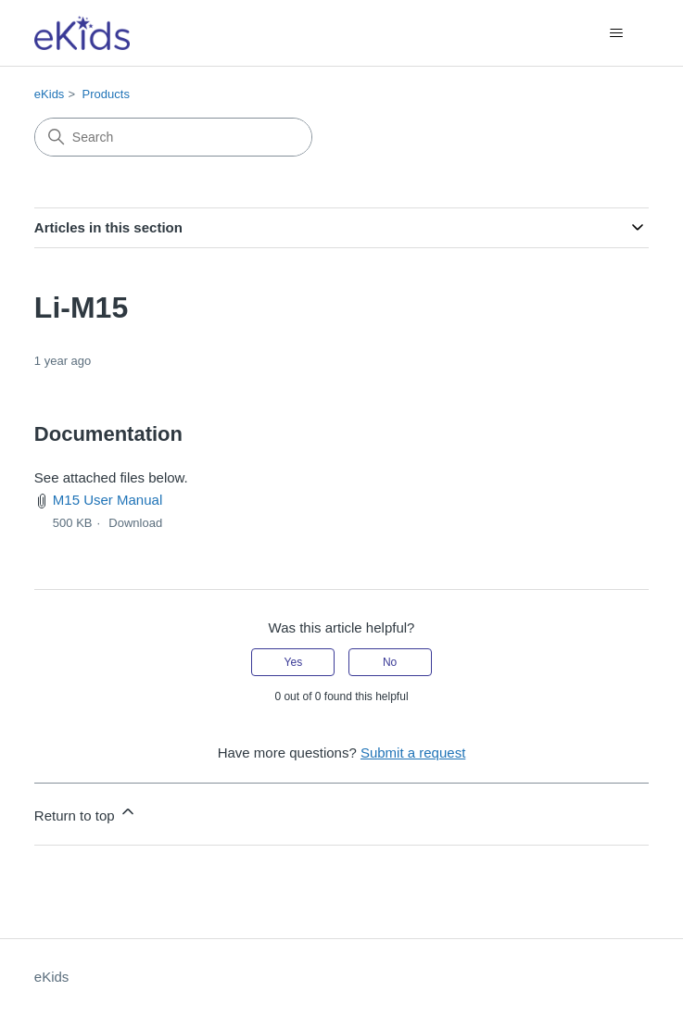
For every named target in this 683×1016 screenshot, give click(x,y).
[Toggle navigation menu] (616, 33)
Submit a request (412, 752)
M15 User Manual (107, 500)
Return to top (85, 812)
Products (106, 94)
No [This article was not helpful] (390, 662)
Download (135, 523)
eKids (49, 94)
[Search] (173, 137)
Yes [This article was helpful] (294, 662)
